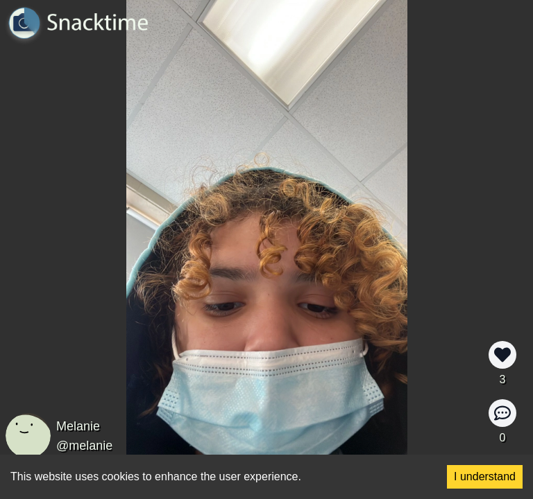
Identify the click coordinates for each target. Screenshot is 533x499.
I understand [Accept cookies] (485, 476)
